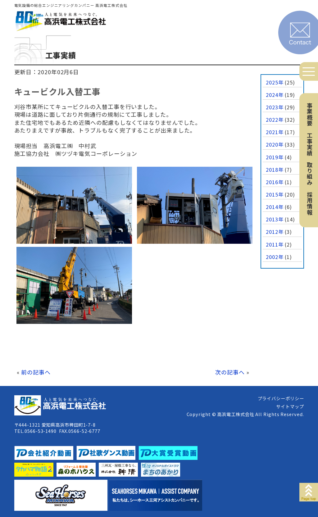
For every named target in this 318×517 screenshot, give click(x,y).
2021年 (275, 132)
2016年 (275, 182)
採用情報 (310, 203)
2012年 (275, 231)
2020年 (275, 144)
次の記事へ (230, 372)
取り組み (310, 173)
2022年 (275, 119)
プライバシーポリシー (281, 398)
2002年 (275, 257)
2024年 (275, 94)
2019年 (275, 157)
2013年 (275, 219)
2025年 (275, 82)
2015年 (275, 194)
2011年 (275, 244)
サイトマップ (290, 406)
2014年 (275, 207)
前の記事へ (36, 372)
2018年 (275, 169)
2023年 (275, 107)
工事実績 (310, 144)
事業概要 (310, 114)
